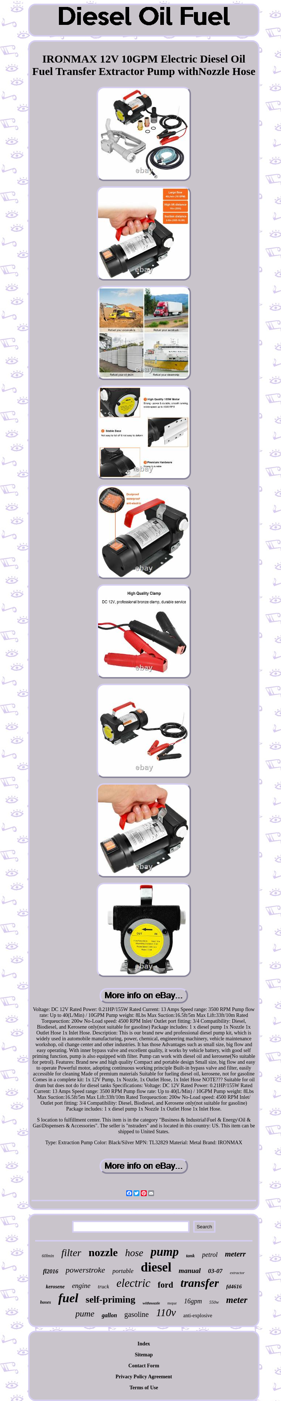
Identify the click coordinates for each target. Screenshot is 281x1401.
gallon (109, 1315)
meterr (235, 1254)
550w (214, 1302)
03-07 (215, 1270)
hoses (45, 1302)
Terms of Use (144, 1387)
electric (133, 1283)
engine (81, 1285)
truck (103, 1286)
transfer (199, 1282)
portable (123, 1270)
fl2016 (50, 1271)
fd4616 (234, 1286)
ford (165, 1284)
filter (71, 1252)
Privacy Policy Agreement (144, 1376)
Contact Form (143, 1365)
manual (190, 1270)
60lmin (48, 1255)
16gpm (193, 1301)
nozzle (103, 1252)
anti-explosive (197, 1315)
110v (166, 1312)
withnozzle (151, 1303)
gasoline (136, 1314)
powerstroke (85, 1269)
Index (144, 1343)
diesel (156, 1267)
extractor (237, 1272)
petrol (209, 1254)
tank (190, 1255)
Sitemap (144, 1354)
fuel (68, 1298)
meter (236, 1300)
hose (134, 1252)
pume (84, 1313)
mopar (172, 1303)
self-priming (110, 1299)
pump (164, 1251)
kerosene (55, 1286)
